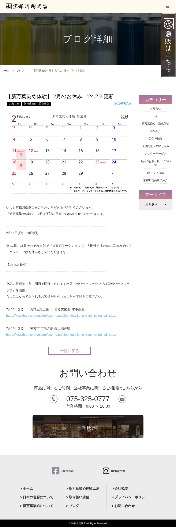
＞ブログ (72, 506)
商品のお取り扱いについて (156, 163)
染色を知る (155, 138)
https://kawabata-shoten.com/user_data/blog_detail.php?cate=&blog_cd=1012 (61, 334)
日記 (155, 116)
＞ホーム (26, 489)
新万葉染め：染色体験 (36, 103)
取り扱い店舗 (155, 172)
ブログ (20, 70)
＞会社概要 (119, 489)
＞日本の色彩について (36, 498)
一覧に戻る (69, 351)
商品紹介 (155, 131)
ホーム (5, 70)
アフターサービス (155, 153)
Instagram (118, 471)
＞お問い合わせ (123, 506)
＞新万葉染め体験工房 (82, 489)
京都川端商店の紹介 (155, 180)
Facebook (67, 471)
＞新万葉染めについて (36, 506)
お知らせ (14, 103)
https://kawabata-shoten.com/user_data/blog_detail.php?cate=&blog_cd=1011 (61, 315)
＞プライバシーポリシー (129, 498)
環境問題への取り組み (155, 146)
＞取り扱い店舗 (77, 498)
